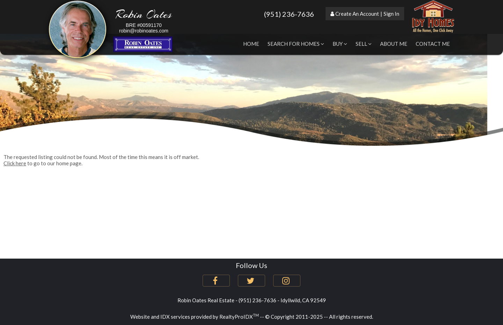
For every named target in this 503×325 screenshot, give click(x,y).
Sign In (391, 13)
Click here (14, 163)
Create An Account (357, 13)
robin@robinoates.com (143, 31)
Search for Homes (296, 44)
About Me (393, 44)
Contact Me (433, 44)
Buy (340, 44)
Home (251, 44)
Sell (364, 44)
